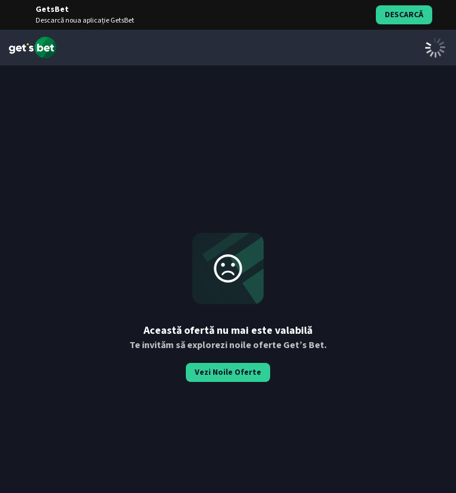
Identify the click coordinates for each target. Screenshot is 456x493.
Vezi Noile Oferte (228, 372)
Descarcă (404, 15)
